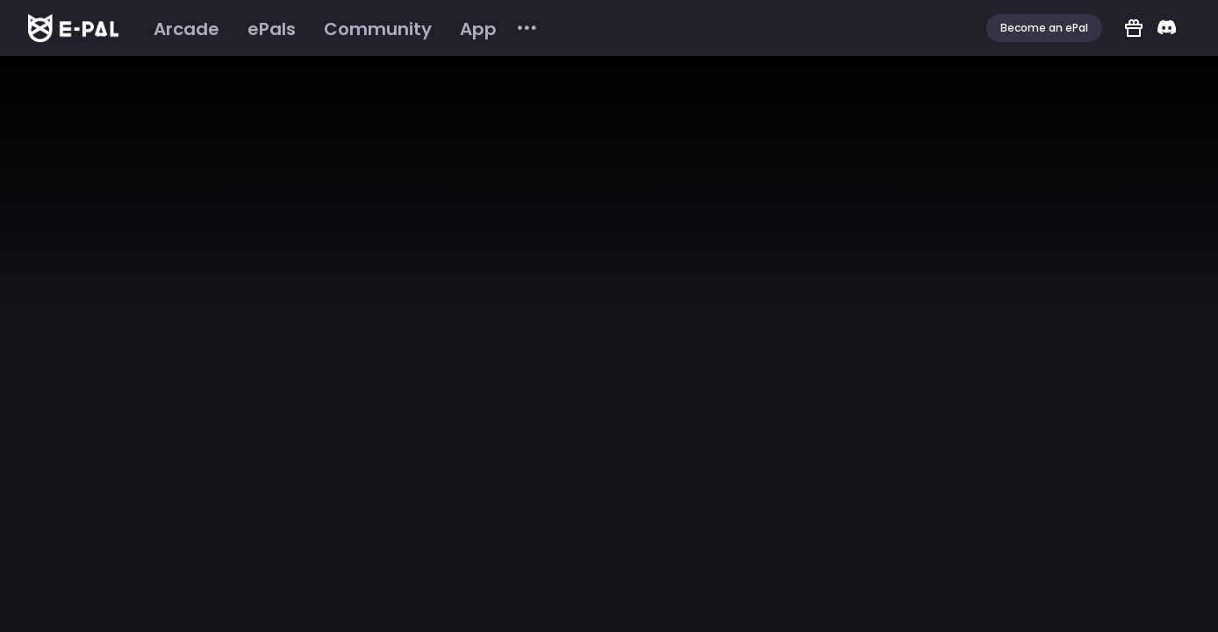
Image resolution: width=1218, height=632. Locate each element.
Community (378, 29)
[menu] (339, 28)
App (478, 29)
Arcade (186, 29)
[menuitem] (186, 29)
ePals (271, 29)
